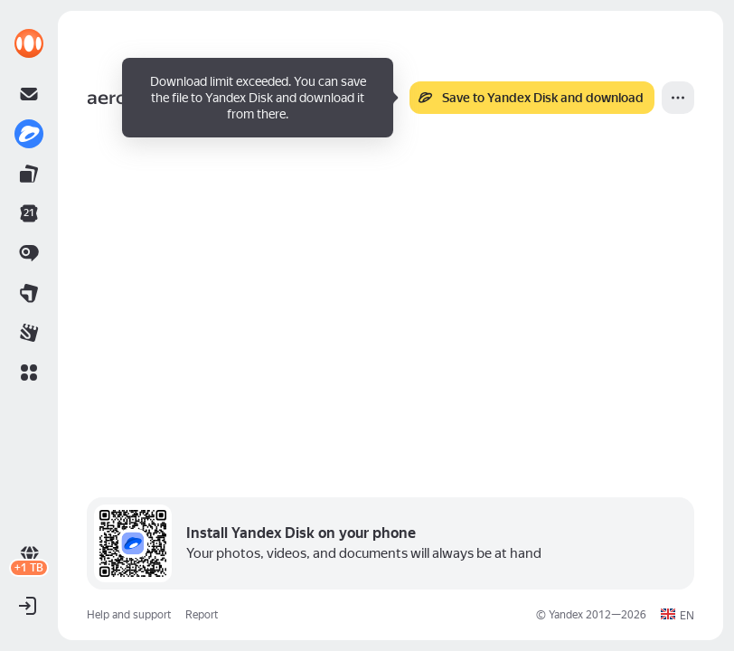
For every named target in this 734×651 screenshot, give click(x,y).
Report (201, 615)
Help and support (129, 615)
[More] (678, 97)
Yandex (566, 615)
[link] (28, 43)
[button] (28, 372)
